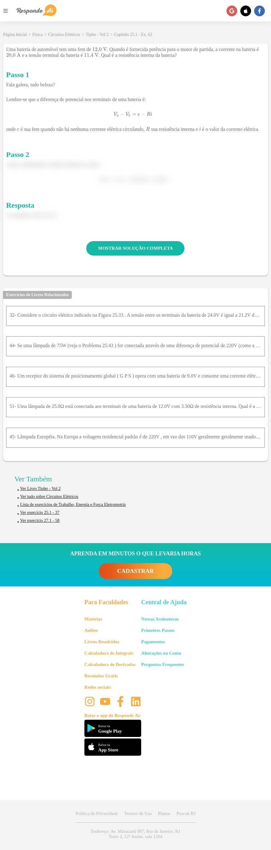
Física (37, 34)
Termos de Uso (138, 813)
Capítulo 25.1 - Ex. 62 (133, 34)
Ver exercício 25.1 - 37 (40, 512)
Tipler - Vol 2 (97, 34)
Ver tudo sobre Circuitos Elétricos (49, 496)
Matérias (93, 619)
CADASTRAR (135, 571)
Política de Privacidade (96, 813)
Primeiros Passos (157, 630)
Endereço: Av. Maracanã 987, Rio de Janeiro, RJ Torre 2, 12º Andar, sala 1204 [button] (135, 834)
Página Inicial (15, 34)
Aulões (91, 630)
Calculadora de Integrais (108, 653)
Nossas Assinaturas (160, 619)
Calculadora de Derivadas (110, 664)
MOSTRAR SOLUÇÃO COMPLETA (135, 248)
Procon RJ (186, 813)
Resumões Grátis (101, 675)
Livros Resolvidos (101, 641)
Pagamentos (153, 641)
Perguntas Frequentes (162, 664)
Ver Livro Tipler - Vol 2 (40, 488)
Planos (164, 813)
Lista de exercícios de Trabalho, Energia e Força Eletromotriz (73, 504)
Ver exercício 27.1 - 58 (40, 520)
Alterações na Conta (161, 653)
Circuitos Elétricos (64, 34)
